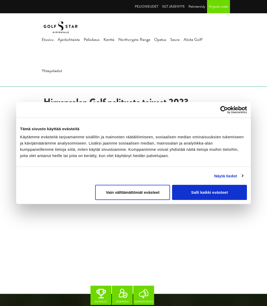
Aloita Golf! (193, 39)
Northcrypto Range (134, 39)
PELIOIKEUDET (146, 6)
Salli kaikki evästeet (209, 192)
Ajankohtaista (69, 39)
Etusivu (48, 39)
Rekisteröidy (197, 6)
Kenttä (109, 39)
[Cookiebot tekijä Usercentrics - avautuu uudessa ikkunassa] (224, 110)
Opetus (160, 39)
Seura (175, 39)
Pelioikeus (92, 39)
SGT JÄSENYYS (173, 6)
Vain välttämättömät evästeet (133, 192)
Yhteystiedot (52, 71)
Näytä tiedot (225, 175)
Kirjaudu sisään (218, 6)
